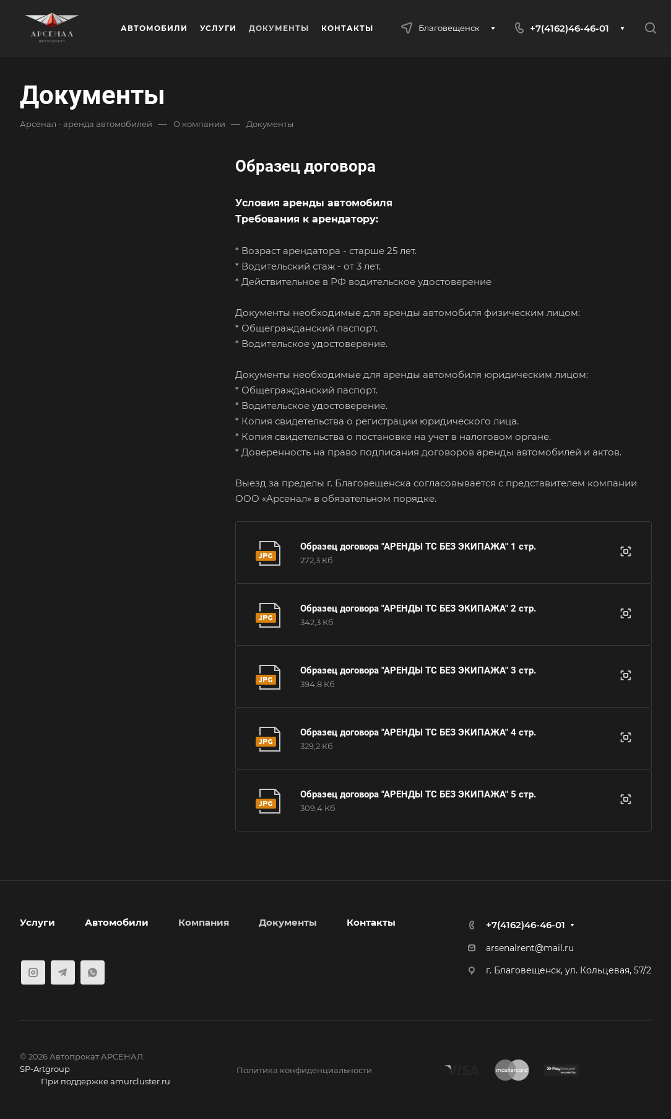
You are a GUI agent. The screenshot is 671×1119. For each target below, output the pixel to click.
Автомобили (117, 922)
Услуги (37, 922)
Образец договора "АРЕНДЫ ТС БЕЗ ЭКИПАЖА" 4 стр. (418, 732)
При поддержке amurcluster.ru (95, 1082)
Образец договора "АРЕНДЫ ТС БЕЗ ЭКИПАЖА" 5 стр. (418, 794)
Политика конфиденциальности (304, 1070)
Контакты (371, 922)
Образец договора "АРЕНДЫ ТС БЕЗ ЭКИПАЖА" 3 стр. (418, 670)
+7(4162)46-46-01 (569, 28)
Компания (203, 922)
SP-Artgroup (45, 1069)
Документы (288, 922)
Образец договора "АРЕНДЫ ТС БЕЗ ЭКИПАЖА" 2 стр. (418, 608)
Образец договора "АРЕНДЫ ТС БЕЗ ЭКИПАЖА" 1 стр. (418, 546)
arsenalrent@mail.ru (530, 948)
